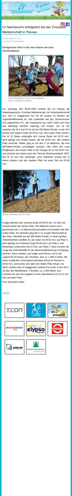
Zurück (6, 293)
